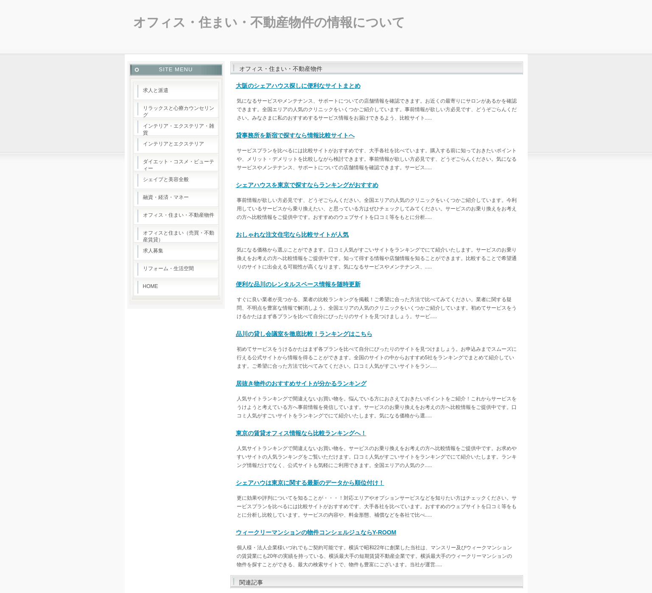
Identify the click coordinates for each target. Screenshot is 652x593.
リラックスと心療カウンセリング (178, 111)
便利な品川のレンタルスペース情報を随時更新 (298, 284)
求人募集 (153, 251)
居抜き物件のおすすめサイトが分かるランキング (301, 383)
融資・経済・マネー (166, 197)
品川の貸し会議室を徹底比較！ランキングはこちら (304, 333)
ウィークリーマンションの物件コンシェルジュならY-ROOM (316, 532)
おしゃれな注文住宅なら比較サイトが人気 (292, 234)
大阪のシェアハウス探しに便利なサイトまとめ (298, 85)
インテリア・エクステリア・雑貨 (178, 129)
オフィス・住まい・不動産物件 (178, 215)
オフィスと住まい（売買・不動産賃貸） (178, 236)
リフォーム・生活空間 (168, 268)
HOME (150, 286)
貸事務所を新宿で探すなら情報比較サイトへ (295, 135)
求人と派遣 (155, 90)
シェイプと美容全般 (166, 179)
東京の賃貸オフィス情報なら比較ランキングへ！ (301, 433)
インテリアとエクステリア (173, 144)
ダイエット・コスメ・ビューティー (178, 165)
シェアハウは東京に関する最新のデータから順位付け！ (310, 482)
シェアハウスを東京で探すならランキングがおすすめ (307, 185)
